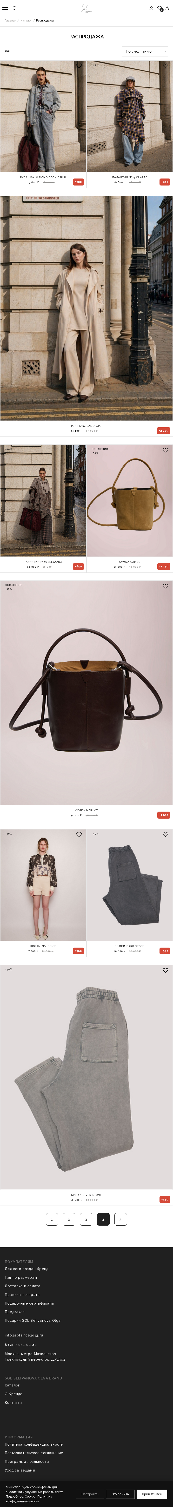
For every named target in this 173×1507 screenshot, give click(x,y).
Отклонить (120, 1494)
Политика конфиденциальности (34, 1444)
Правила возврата (22, 1295)
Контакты (14, 1403)
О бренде (14, 1394)
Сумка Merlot (86, 810)
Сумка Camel (129, 562)
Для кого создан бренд (26, 1269)
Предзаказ (15, 1312)
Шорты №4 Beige (43, 946)
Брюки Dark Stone (130, 946)
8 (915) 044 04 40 (21, 1345)
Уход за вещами (20, 1470)
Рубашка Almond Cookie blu (43, 177)
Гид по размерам (21, 1277)
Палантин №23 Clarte (129, 177)
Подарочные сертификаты (29, 1303)
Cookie (30, 1496)
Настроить (90, 1494)
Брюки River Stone (86, 1195)
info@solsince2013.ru (24, 1335)
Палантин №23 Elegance (43, 562)
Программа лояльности (27, 1462)
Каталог (12, 1385)
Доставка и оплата (22, 1286)
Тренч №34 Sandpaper (86, 426)
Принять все (152, 1494)
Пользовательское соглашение (34, 1453)
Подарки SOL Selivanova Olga (33, 1320)
